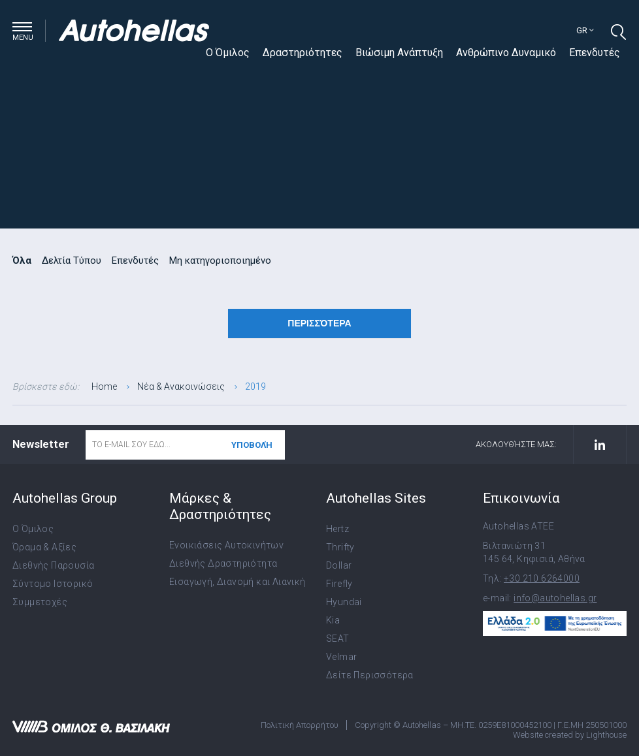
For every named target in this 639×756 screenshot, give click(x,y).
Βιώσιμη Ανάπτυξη (399, 52)
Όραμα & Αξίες (44, 547)
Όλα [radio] (21, 260)
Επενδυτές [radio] (135, 260)
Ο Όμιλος (228, 52)
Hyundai (344, 602)
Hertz (337, 529)
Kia (333, 620)
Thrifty (340, 547)
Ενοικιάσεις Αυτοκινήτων (226, 545)
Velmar (341, 657)
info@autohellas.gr (555, 598)
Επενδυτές (594, 52)
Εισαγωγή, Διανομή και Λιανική (237, 581)
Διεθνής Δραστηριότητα (223, 563)
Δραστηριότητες (302, 52)
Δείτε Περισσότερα (370, 675)
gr (585, 30)
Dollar (339, 565)
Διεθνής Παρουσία (53, 565)
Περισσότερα (319, 323)
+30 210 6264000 (542, 578)
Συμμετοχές (39, 602)
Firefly (339, 583)
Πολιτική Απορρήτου (299, 725)
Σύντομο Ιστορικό (52, 583)
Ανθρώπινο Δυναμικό (506, 52)
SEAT (338, 638)
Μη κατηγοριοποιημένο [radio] (220, 260)
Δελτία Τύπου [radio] (71, 260)
